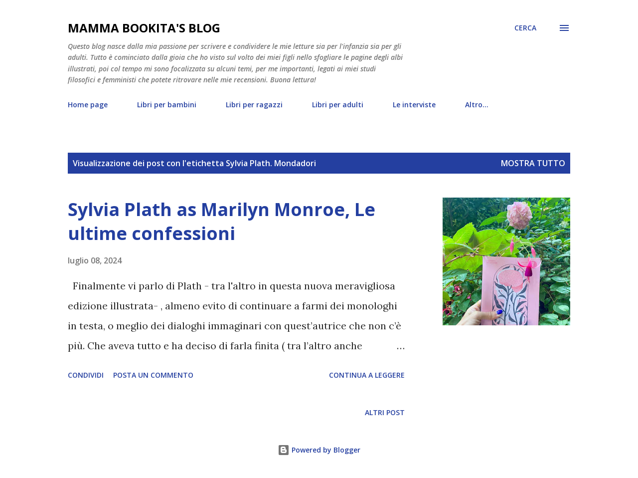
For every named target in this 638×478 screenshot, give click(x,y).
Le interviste (414, 104)
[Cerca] (525, 28)
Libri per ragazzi (254, 104)
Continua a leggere (367, 375)
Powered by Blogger (319, 450)
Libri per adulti (337, 104)
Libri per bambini (166, 104)
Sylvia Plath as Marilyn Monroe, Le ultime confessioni (221, 221)
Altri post (385, 412)
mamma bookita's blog (144, 27)
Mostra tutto (533, 163)
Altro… (476, 104)
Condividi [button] (86, 375)
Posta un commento (153, 375)
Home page (88, 104)
